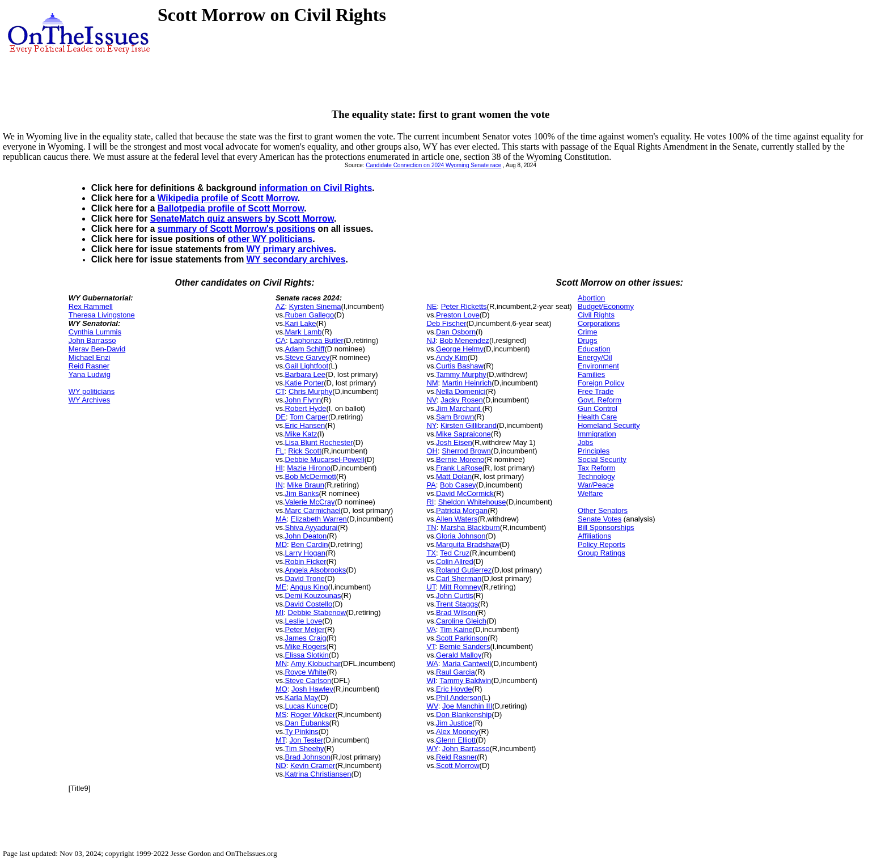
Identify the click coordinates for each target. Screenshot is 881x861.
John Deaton (306, 536)
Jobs (585, 442)
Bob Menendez (464, 340)
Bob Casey (458, 485)
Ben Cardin (309, 544)
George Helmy (460, 349)
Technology (596, 476)
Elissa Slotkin (307, 655)
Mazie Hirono (309, 468)
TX (431, 553)
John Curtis (454, 595)
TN (431, 527)
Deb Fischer (446, 323)
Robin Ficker (306, 561)
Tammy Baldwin (465, 680)
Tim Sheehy (304, 748)
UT (430, 587)
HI (279, 468)
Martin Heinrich (467, 383)
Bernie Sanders (464, 646)
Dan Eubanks (307, 723)
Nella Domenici (460, 391)
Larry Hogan (305, 553)
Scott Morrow (458, 765)
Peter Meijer (305, 629)
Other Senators (603, 510)
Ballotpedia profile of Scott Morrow (231, 208)
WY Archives (89, 400)
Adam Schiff (305, 349)
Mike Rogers (306, 646)
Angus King (309, 587)
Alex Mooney (457, 731)
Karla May (302, 697)
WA (432, 663)
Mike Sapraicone (463, 434)
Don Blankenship (464, 714)
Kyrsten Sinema (315, 306)
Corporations (599, 323)
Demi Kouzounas (313, 595)
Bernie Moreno (460, 459)
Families (591, 374)
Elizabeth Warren (319, 519)
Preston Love (458, 315)
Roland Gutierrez (464, 570)
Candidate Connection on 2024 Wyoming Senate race (433, 165)
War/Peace (596, 485)
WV (432, 706)
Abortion (591, 298)
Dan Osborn (456, 332)
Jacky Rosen (461, 400)
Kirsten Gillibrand (468, 425)
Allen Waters (456, 519)
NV (431, 400)
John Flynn (303, 400)
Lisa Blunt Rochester (319, 442)
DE (281, 417)
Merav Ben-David (97, 349)
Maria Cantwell (466, 663)
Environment (598, 366)
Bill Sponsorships (606, 527)
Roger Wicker (313, 714)
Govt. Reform (599, 400)
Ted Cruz (454, 553)
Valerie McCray (310, 502)
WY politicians (92, 391)
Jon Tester (306, 740)
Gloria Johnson (460, 536)
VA (430, 629)
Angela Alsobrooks (315, 570)
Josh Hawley (312, 689)
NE (431, 306)
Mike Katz (301, 434)
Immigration (597, 434)
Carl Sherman (458, 578)
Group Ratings (601, 553)
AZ (280, 306)
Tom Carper (309, 417)
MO (281, 689)
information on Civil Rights (315, 188)
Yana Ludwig (90, 374)
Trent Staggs (457, 604)
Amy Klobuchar (316, 663)
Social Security (602, 459)
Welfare (590, 493)
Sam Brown (455, 417)
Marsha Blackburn (470, 527)
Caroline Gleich (461, 621)
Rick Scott (304, 451)
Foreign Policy (601, 383)
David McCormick (465, 493)
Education (594, 349)
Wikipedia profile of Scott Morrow (228, 198)
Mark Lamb (303, 332)
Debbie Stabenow (317, 612)
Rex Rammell (91, 306)
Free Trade (596, 391)
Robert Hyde (306, 408)
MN (281, 663)
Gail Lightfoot (307, 366)
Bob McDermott (310, 476)
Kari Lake (300, 323)
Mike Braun (305, 485)
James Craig (306, 638)
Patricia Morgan (462, 510)
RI (430, 502)
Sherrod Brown (466, 451)
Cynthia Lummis (95, 332)
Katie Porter (304, 383)
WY (432, 748)
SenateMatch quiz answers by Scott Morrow (242, 218)
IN (279, 485)
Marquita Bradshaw (467, 544)
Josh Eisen (454, 442)
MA (281, 519)
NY (431, 425)
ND (281, 765)
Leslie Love (304, 621)
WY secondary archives (296, 259)
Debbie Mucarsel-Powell (325, 459)
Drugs (588, 340)
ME (281, 587)
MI (279, 612)
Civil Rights (596, 315)
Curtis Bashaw (460, 366)
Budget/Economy (606, 306)
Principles (593, 451)
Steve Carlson (308, 680)
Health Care (597, 417)
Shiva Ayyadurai (311, 527)
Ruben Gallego (309, 315)
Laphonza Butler (317, 340)
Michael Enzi (90, 357)
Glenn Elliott (456, 740)
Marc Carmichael (313, 510)
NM (432, 383)
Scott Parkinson (462, 638)
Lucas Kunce (306, 706)
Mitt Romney (460, 587)
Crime (588, 332)
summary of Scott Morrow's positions (236, 229)
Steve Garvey (307, 357)
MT (280, 740)
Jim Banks (302, 493)
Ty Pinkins (302, 731)
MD (281, 544)
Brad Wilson (456, 612)
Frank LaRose (459, 468)
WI (430, 680)
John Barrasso (92, 340)
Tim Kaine (456, 629)
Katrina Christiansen (318, 774)
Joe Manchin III (467, 706)
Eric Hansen (305, 425)
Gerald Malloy (458, 655)
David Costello (309, 604)
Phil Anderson (458, 697)
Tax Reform (596, 468)
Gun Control (597, 408)
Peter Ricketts (464, 306)
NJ (430, 340)
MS (281, 714)
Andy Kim (452, 357)
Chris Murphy (310, 391)
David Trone (305, 578)
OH (432, 451)
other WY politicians (270, 239)
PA (430, 485)
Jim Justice (454, 723)
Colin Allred (454, 561)
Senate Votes (599, 519)
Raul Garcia (455, 672)
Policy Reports (601, 544)
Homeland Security (609, 425)
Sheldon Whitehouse (472, 502)
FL (280, 451)
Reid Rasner (89, 366)
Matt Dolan (454, 476)
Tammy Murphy (461, 374)
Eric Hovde (454, 689)
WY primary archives (290, 249)
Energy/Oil (595, 357)
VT (430, 646)
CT (280, 391)
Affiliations (594, 536)
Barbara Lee (305, 374)
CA (281, 340)
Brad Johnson (308, 757)
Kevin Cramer (312, 765)
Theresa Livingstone (102, 315)
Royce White (306, 672)
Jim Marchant (459, 408)
